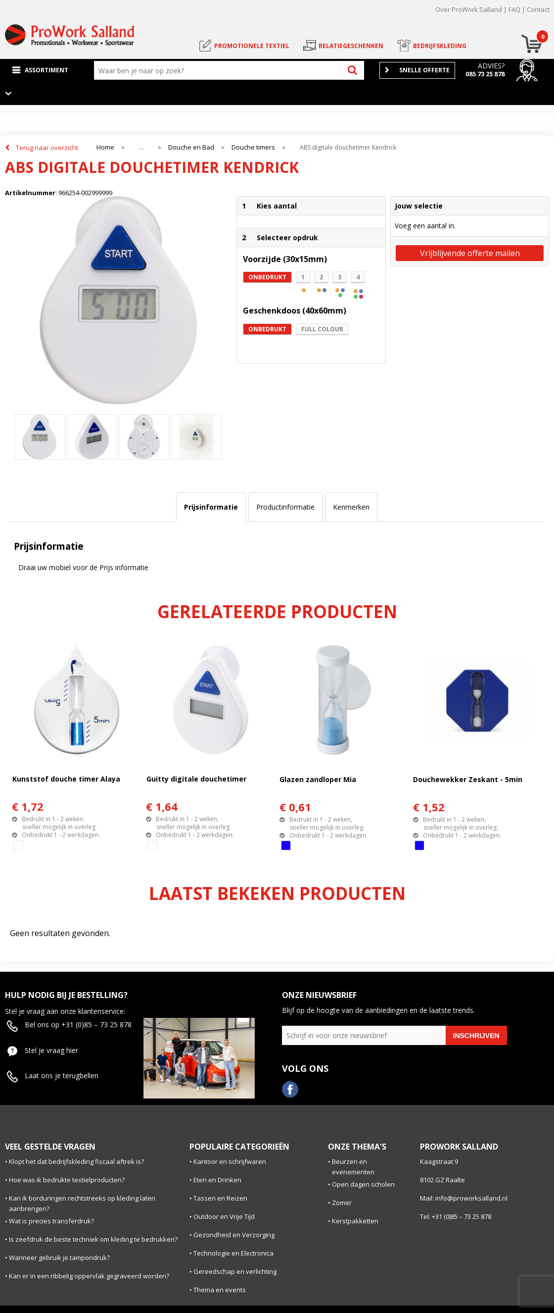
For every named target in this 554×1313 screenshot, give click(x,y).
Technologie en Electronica (233, 1253)
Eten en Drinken (217, 1179)
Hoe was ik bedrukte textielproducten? (67, 1179)
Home (105, 147)
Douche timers (253, 147)
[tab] (211, 507)
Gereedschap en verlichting (235, 1271)
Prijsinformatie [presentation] (211, 507)
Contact (538, 9)
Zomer (342, 1202)
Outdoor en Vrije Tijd (224, 1216)
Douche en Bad (191, 147)
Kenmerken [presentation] (351, 507)
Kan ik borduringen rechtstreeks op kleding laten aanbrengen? (82, 1203)
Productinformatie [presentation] (285, 507)
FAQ (514, 9)
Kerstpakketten (355, 1220)
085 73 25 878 (485, 73)
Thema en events (219, 1289)
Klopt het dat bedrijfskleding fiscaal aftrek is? (76, 1161)
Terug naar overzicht (47, 147)
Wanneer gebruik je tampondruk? (59, 1257)
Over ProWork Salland (468, 9)
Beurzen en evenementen (353, 1166)
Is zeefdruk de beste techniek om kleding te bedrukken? (93, 1239)
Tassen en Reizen (220, 1198)
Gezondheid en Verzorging (234, 1234)
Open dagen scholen (363, 1184)
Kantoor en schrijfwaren (229, 1161)
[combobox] (219, 70)
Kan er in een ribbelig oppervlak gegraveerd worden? (89, 1275)
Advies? (491, 65)
